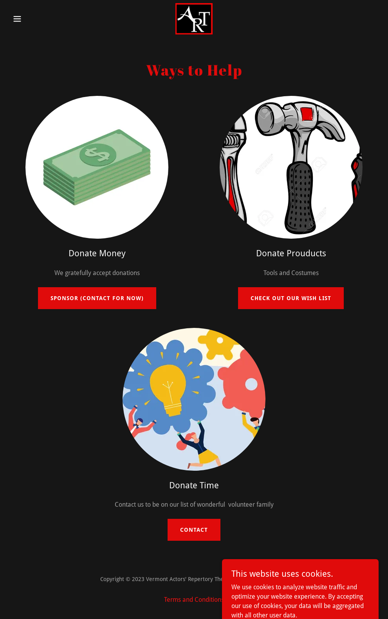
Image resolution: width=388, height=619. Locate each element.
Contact (194, 530)
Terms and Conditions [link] (194, 599)
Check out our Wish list (291, 298)
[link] (194, 18)
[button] (37, 19)
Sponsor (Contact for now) (97, 298)
